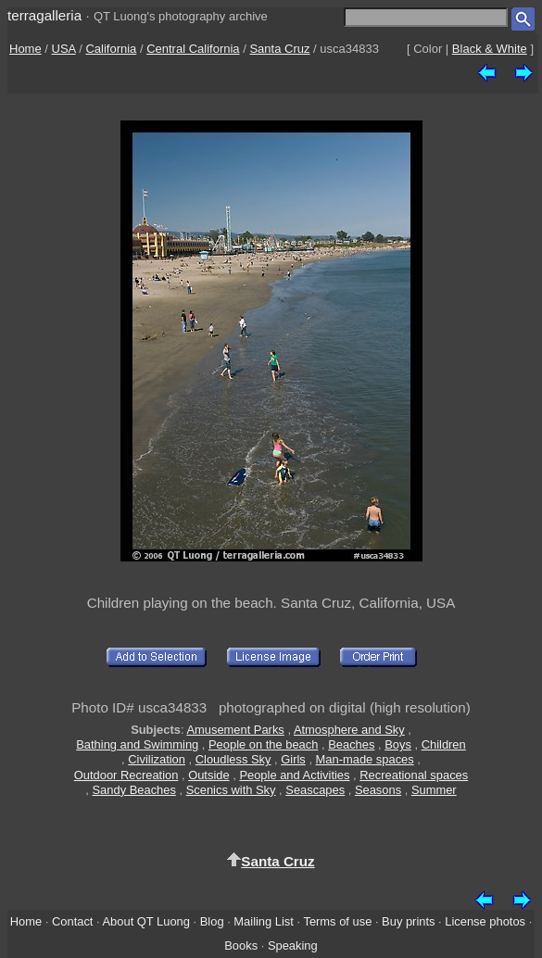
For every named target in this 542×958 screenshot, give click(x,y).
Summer (434, 790)
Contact (72, 921)
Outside (208, 775)
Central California (192, 49)
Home (25, 49)
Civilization (156, 759)
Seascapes (315, 790)
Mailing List (263, 921)
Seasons (378, 790)
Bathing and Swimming (137, 744)
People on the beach (263, 744)
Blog (212, 921)
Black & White (489, 49)
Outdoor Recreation (126, 775)
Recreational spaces (413, 775)
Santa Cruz (279, 49)
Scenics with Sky (231, 790)
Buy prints (408, 921)
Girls (293, 759)
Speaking (293, 945)
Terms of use (337, 921)
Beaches (351, 744)
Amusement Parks (235, 730)
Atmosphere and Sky (349, 730)
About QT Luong (145, 921)
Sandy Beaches (133, 790)
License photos (485, 921)
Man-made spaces (365, 759)
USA (64, 49)
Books (241, 945)
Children (444, 744)
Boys (397, 744)
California (110, 49)
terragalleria (44, 15)
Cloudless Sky (233, 759)
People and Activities (294, 775)
